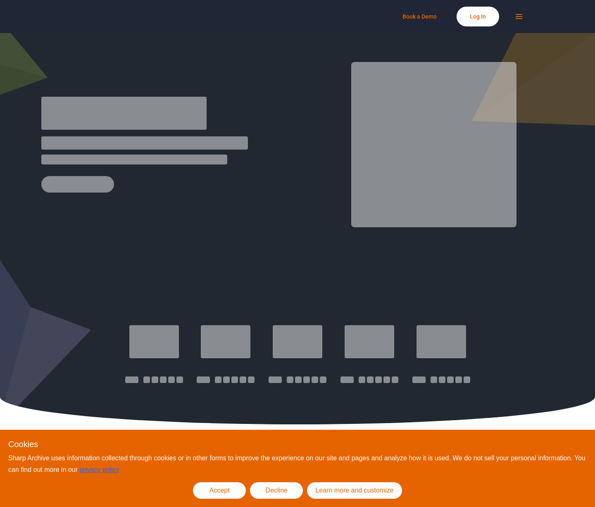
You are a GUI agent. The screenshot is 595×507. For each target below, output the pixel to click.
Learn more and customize (354, 490)
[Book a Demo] (419, 16)
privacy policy (99, 469)
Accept (219, 490)
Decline (277, 490)
